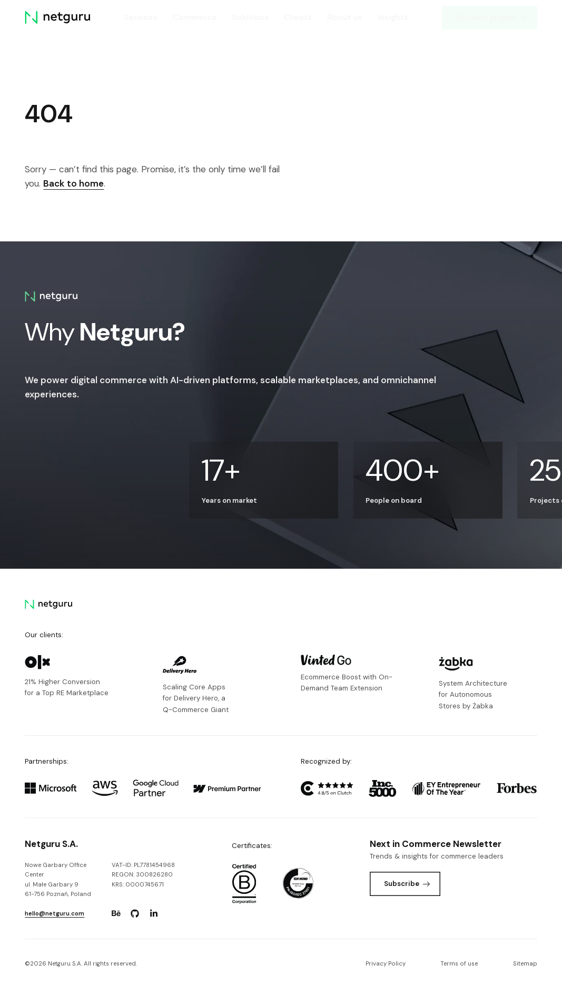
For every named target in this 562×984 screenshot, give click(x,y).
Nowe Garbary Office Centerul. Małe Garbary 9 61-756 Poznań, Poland (58, 879)
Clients (298, 17)
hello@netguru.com (54, 914)
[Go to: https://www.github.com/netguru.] (135, 913)
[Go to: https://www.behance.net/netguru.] (116, 913)
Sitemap (525, 964)
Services (140, 17)
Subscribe (407, 883)
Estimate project (491, 17)
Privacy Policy (386, 964)
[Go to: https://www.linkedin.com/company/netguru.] (153, 913)
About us (344, 17)
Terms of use (459, 964)
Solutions (250, 17)
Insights (393, 17)
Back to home (73, 183)
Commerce (195, 17)
